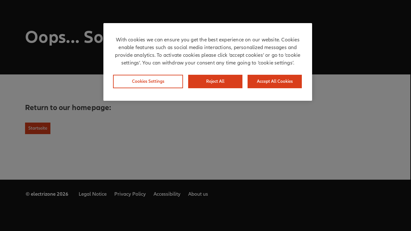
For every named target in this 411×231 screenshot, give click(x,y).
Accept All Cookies (275, 81)
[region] (207, 62)
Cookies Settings (148, 81)
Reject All (215, 81)
